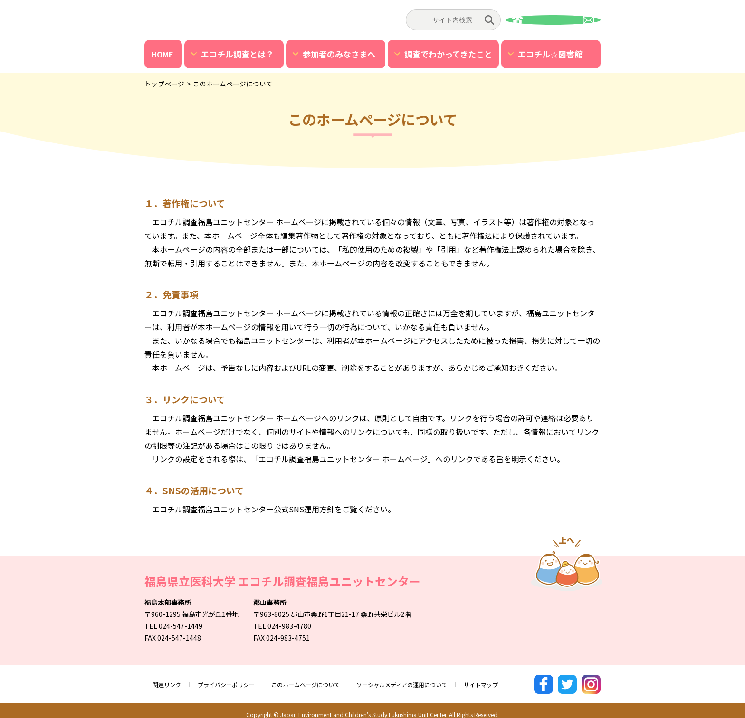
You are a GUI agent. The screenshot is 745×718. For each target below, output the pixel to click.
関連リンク (169, 680)
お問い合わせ (553, 20)
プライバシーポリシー (235, 680)
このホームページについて (325, 680)
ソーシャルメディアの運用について (435, 680)
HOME (162, 54)
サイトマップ (524, 680)
